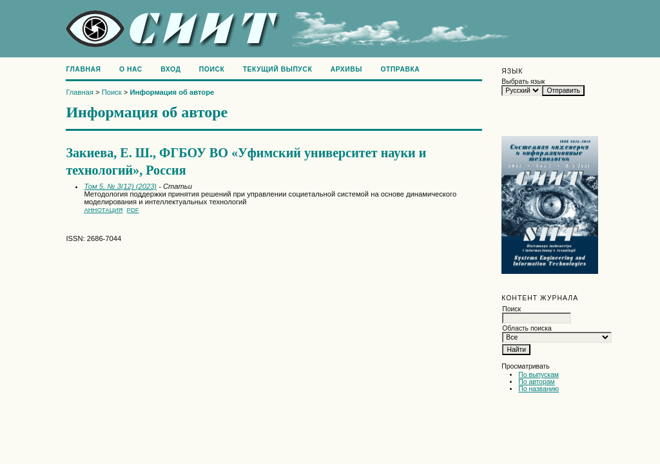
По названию (538, 388)
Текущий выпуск (278, 69)
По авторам (536, 381)
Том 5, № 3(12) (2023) (120, 186)
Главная (83, 69)
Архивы (346, 69)
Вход (170, 69)
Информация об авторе (172, 92)
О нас (130, 69)
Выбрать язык (523, 81)
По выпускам (538, 374)
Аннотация (103, 209)
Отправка (400, 69)
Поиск (211, 69)
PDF (133, 209)
